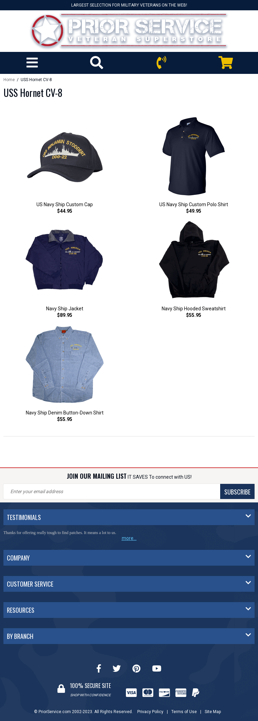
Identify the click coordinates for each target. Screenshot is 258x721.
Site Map (213, 711)
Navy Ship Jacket (64, 308)
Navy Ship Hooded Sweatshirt (194, 308)
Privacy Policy (150, 711)
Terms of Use (184, 711)
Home (9, 79)
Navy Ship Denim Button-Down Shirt (65, 412)
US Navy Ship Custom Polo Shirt (193, 204)
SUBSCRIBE (237, 491)
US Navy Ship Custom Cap (64, 204)
